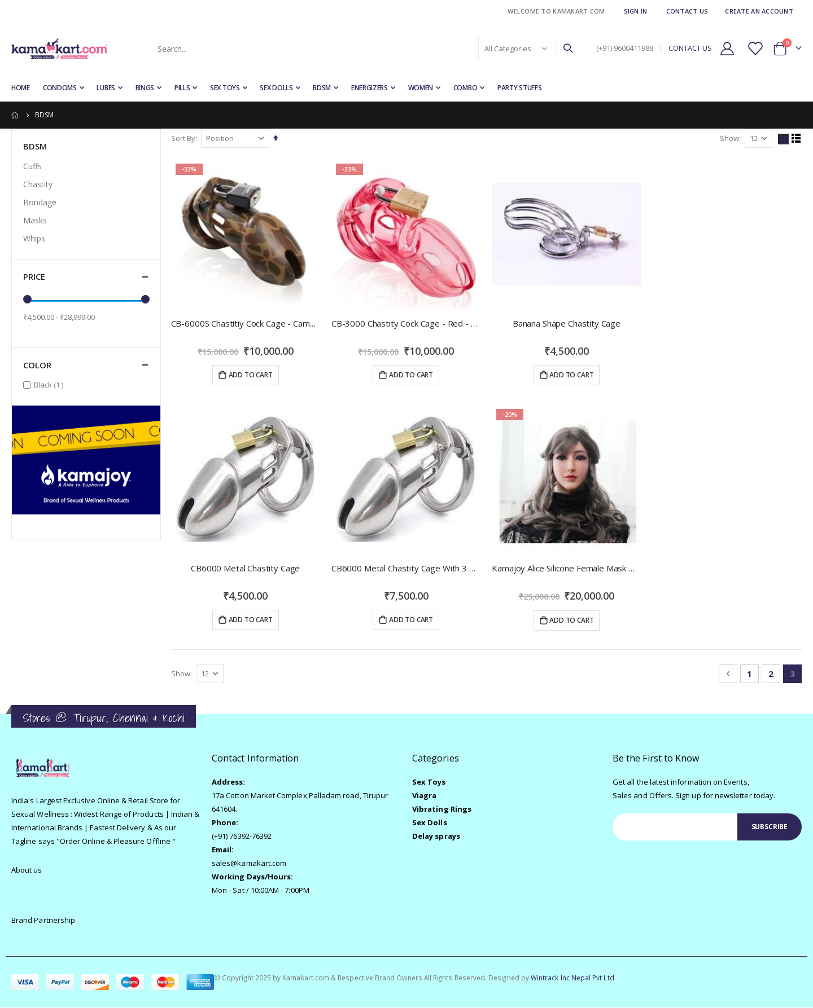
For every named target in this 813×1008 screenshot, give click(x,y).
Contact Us (687, 11)
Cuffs (32, 166)
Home (15, 115)
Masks (35, 220)
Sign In (636, 11)
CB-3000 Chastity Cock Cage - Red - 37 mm (407, 322)
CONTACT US (690, 48)
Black (50, 384)
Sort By (184, 138)
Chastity (38, 184)
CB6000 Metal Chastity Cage (246, 568)
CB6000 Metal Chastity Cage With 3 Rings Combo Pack (407, 568)
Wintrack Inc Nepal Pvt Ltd (572, 978)
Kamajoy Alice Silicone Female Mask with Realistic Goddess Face (567, 568)
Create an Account (759, 11)
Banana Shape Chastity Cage (567, 322)
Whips (34, 238)
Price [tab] (86, 277)
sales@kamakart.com (249, 864)
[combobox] (364, 48)
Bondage (39, 202)
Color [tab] (86, 365)
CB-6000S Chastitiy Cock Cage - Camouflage (246, 322)
